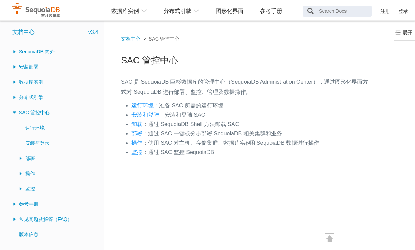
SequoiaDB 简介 (37, 51)
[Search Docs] (337, 11)
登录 (403, 11)
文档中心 (23, 32)
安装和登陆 (145, 115)
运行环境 (35, 128)
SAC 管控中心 (34, 112)
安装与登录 (37, 143)
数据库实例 (31, 82)
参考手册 (271, 11)
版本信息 (28, 234)
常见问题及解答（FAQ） (45, 219)
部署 (30, 158)
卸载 (136, 124)
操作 (30, 173)
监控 (30, 188)
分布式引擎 (31, 97)
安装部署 (28, 67)
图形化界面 (229, 11)
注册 (385, 11)
